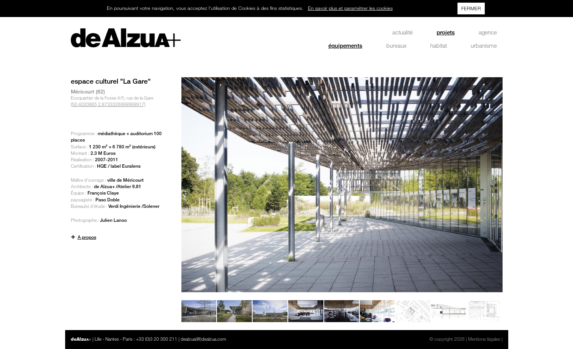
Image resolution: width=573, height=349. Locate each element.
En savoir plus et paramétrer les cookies (350, 8)
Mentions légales (484, 339)
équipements (345, 45)
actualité (402, 32)
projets (446, 32)
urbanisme (484, 45)
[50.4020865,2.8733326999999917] (108, 104)
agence (488, 32)
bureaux (396, 45)
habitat (438, 45)
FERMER (471, 8)
